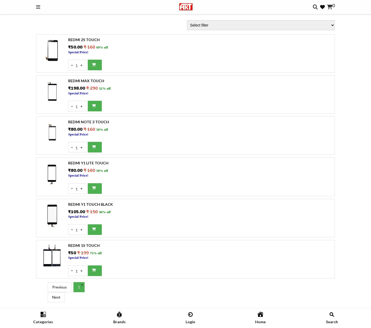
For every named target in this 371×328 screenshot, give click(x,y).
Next (56, 297)
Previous (59, 287)
